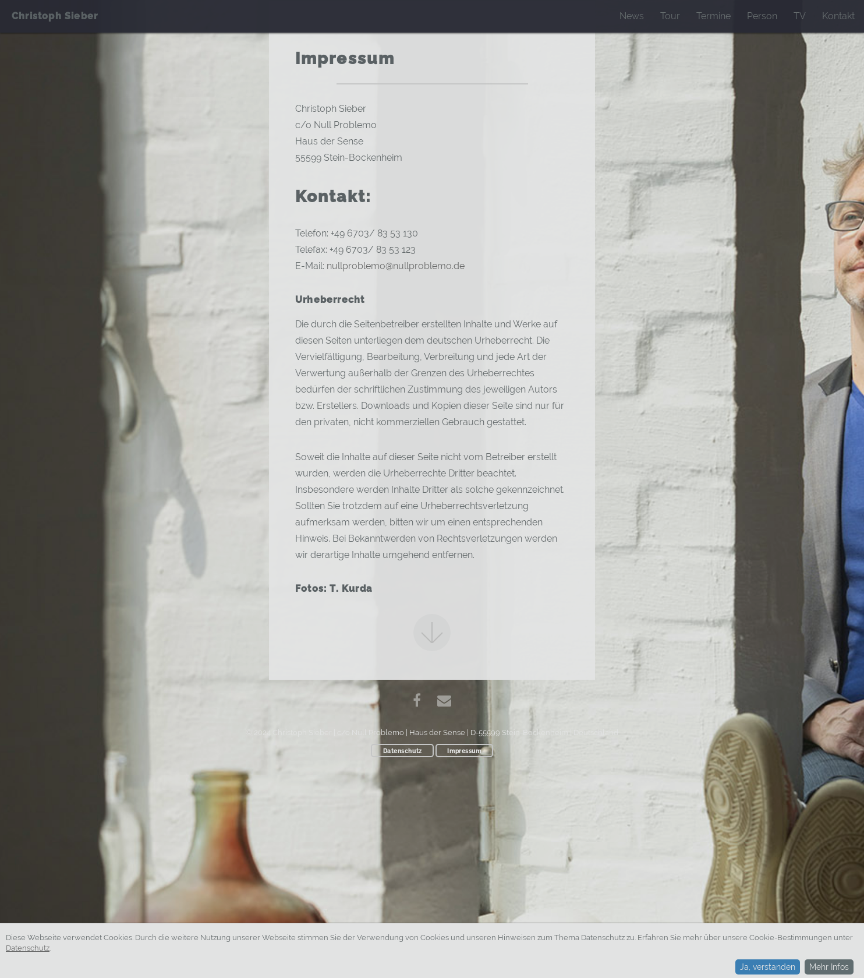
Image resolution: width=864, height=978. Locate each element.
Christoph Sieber (55, 16)
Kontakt (838, 16)
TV (800, 16)
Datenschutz (402, 750)
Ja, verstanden (767, 967)
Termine (713, 16)
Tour (670, 16)
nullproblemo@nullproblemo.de (396, 265)
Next (432, 632)
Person (762, 16)
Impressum (464, 750)
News (631, 16)
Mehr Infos (829, 967)
